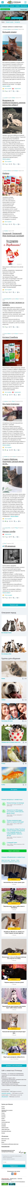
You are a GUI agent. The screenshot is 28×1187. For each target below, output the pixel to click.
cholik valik (19, 823)
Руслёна (6, 230)
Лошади (3, 1120)
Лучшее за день (9, 22)
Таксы (13, 401)
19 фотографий (8, 595)
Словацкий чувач (12, 842)
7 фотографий (8, 289)
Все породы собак (6, 654)
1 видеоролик (17, 88)
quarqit (5, 97)
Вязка (17, 860)
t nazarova (19, 837)
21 (16, 394)
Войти (7, 18)
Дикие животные (5, 1129)
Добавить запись (5, 9)
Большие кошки (9, 32)
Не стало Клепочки (10, 404)
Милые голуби (8, 531)
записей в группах (6, 1093)
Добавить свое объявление (14, 1065)
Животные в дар (5, 860)
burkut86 (19, 804)
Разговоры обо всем (7, 721)
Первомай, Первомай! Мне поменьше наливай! (13, 234)
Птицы (16, 527)
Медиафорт (22, 1181)
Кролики (3, 1114)
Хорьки (3, 1133)
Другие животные (5, 1122)
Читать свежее (5, 6)
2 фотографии (8, 221)
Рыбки (3, 784)
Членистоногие (4, 1127)
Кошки (12, 6)
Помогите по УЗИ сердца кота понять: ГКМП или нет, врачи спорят (15, 811)
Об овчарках (10, 546)
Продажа (13, 860)
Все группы (24, 6)
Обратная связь (5, 1178)
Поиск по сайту (23, 9)
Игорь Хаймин (7, 29)
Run (5, 543)
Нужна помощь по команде (15, 803)
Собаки (18, 6)
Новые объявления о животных (13, 857)
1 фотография (8, 161)
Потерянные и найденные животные (10, 861)
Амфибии (3, 1125)
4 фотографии (8, 88)
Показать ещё (14, 605)
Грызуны (3, 1116)
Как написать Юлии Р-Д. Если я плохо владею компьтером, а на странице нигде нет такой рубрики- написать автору (16, 832)
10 (16, 521)
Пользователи (5, 1146)
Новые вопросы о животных (11, 799)
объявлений (4, 1096)
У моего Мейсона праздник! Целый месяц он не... (13, 461)
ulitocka (6, 401)
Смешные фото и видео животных (10, 742)
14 (15, 224)
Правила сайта (13, 1178)
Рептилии (3, 1124)
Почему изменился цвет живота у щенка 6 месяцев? (15, 821)
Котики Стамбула (10, 337)
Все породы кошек (6, 632)
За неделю (17, 22)
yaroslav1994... (7, 527)
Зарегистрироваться (17, 18)
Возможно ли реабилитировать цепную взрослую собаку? (13, 102)
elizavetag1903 (7, 298)
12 (15, 292)
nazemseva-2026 (20, 844)
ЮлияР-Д (6, 456)
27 (15, 164)
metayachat (19, 814)
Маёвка (5, 173)
